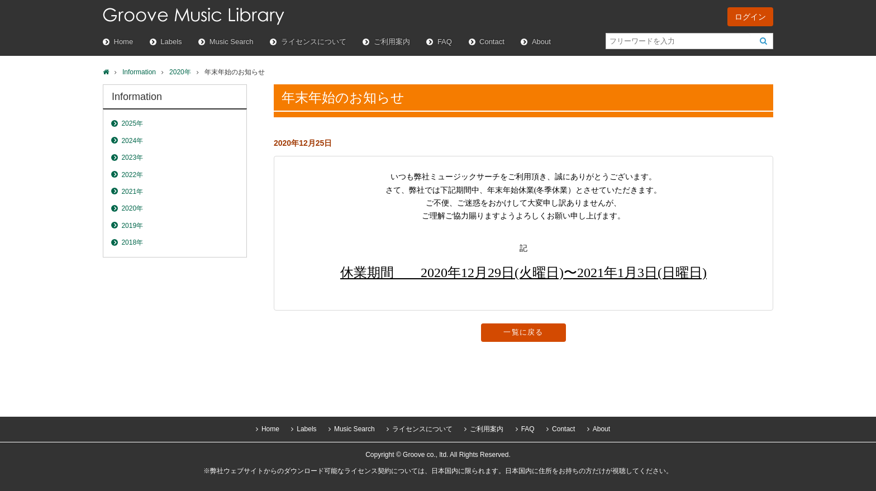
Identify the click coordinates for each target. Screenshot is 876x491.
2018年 (132, 242)
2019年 (132, 226)
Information (139, 72)
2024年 (132, 141)
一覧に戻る (523, 332)
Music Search (232, 41)
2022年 (132, 175)
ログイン (750, 16)
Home (124, 41)
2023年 (132, 157)
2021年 (132, 192)
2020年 (180, 72)
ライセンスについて (313, 41)
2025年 (132, 123)
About (541, 41)
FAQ (444, 41)
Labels (171, 41)
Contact (491, 41)
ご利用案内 (392, 41)
